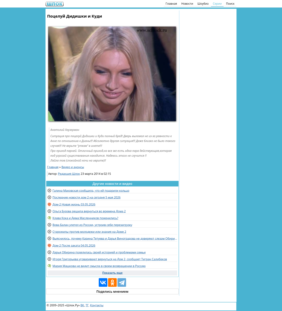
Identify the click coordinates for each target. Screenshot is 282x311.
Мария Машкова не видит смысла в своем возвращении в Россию (99, 266)
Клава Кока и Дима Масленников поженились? (85, 218)
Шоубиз (203, 4)
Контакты (96, 305)
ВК (82, 305)
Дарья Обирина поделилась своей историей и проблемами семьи (99, 252)
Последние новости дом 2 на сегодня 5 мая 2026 (86, 197)
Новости (187, 4)
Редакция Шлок (69, 174)
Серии (217, 4)
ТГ (87, 305)
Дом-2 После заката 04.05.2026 (74, 245)
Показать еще (112, 273)
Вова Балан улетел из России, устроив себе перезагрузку (92, 225)
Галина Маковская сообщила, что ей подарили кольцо (91, 191)
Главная (171, 4)
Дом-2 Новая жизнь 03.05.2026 (74, 204)
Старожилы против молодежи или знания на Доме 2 (89, 232)
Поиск (230, 4)
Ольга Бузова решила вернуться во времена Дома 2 (89, 211)
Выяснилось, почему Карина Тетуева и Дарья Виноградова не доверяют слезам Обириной (115, 238)
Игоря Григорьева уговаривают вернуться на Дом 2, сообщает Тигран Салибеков (110, 259)
